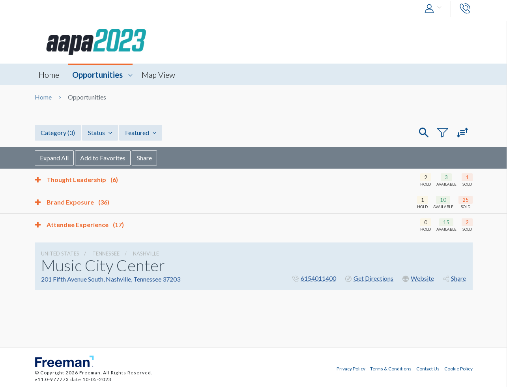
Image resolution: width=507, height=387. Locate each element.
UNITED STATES (60, 253)
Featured (140, 132)
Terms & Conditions (391, 368)
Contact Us (428, 368)
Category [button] (58, 132)
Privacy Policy (351, 368)
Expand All (54, 158)
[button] (435, 9)
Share (144, 158)
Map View (158, 74)
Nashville (146, 253)
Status (100, 132)
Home (49, 74)
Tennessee (106, 253)
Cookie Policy (458, 368)
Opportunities (97, 74)
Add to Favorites (102, 158)
